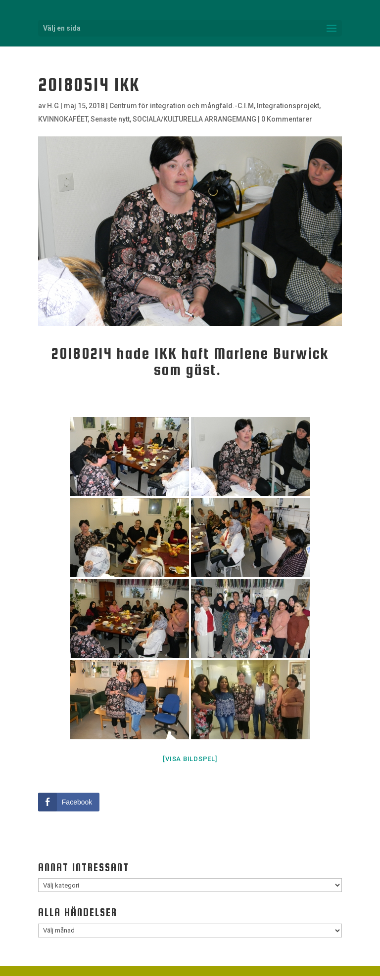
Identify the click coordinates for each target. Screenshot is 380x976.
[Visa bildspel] (190, 759)
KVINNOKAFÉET (63, 119)
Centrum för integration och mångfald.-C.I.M (181, 106)
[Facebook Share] (68, 802)
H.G (53, 106)
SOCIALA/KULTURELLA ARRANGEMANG (194, 119)
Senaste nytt (110, 119)
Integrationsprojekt (288, 106)
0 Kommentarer (286, 119)
